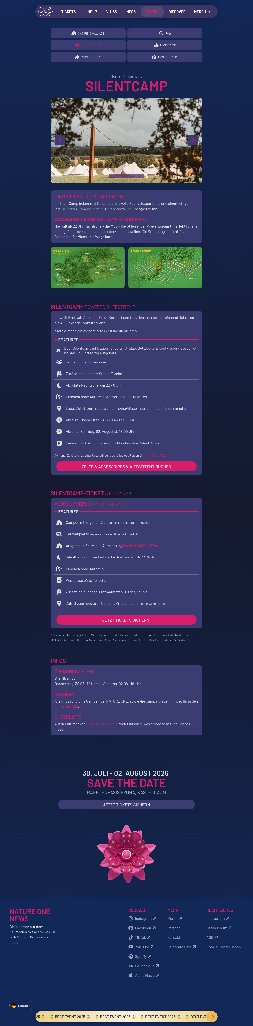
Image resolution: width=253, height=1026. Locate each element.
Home (115, 77)
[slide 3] (118, 178)
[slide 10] (138, 178)
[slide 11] (141, 178)
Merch (175, 920)
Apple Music (144, 977)
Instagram (142, 920)
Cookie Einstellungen (223, 948)
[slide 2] (115, 178)
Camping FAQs (66, 707)
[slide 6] (126, 178)
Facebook (142, 929)
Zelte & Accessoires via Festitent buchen (126, 468)
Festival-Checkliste (102, 725)
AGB (212, 939)
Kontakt (173, 939)
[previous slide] (60, 141)
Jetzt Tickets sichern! (126, 621)
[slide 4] (121, 178)
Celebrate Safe (182, 948)
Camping (135, 77)
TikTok (140, 939)
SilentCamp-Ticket (156, 456)
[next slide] (193, 141)
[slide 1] (112, 178)
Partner (173, 929)
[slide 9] (135, 178)
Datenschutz (219, 929)
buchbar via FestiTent (140, 547)
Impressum (218, 920)
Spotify (140, 958)
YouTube (141, 948)
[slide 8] (132, 178)
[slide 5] (124, 178)
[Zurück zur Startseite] (45, 11)
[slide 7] (129, 178)
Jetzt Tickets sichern (126, 806)
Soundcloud (144, 967)
